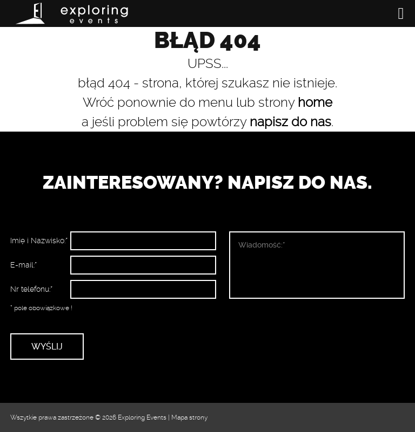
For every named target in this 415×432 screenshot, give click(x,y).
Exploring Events (142, 417)
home (315, 102)
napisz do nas (290, 121)
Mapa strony (189, 417)
